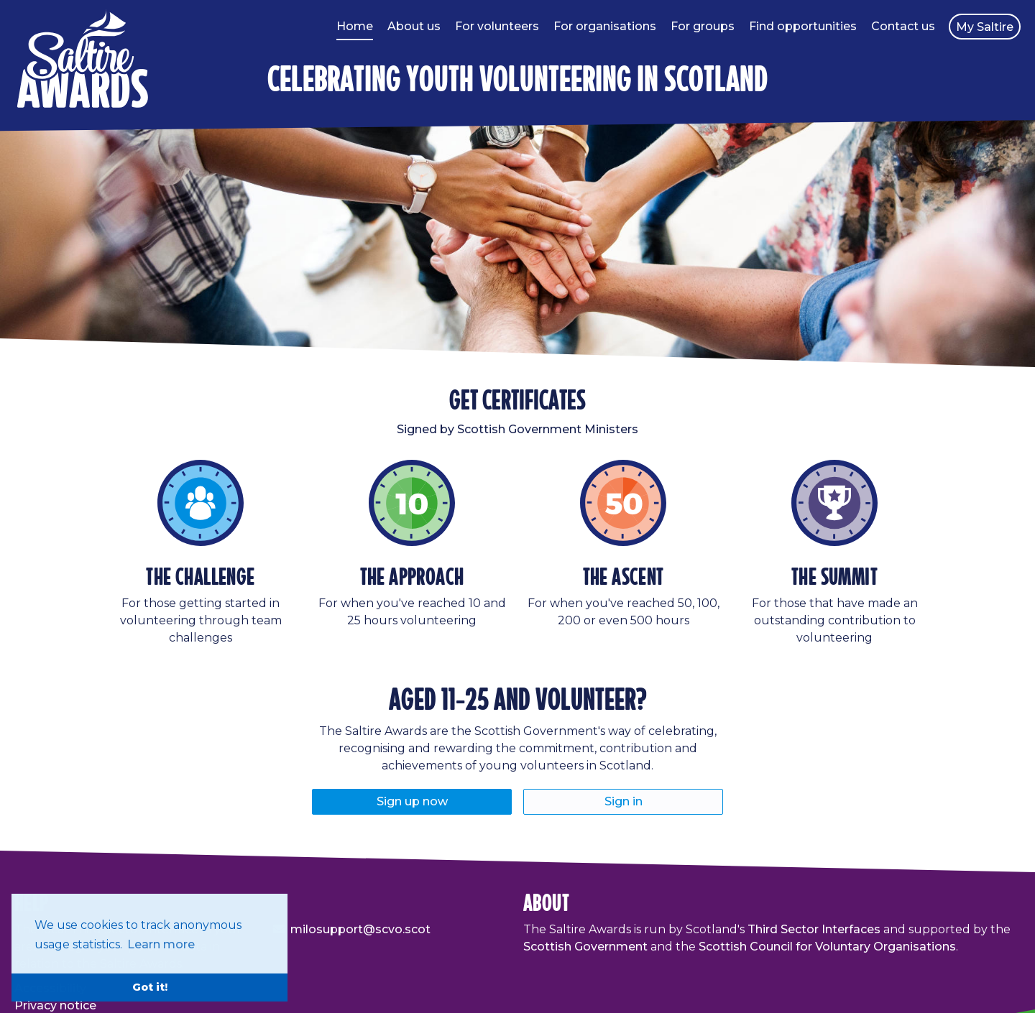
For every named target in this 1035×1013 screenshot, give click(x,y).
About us (414, 26)
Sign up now (412, 801)
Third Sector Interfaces (814, 929)
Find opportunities (803, 26)
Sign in (623, 801)
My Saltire (984, 27)
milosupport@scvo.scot (360, 929)
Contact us (903, 26)
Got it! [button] (149, 987)
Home (354, 26)
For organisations (604, 26)
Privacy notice (55, 1005)
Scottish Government (585, 946)
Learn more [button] (161, 944)
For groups (703, 26)
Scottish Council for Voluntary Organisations (827, 946)
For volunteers (497, 26)
